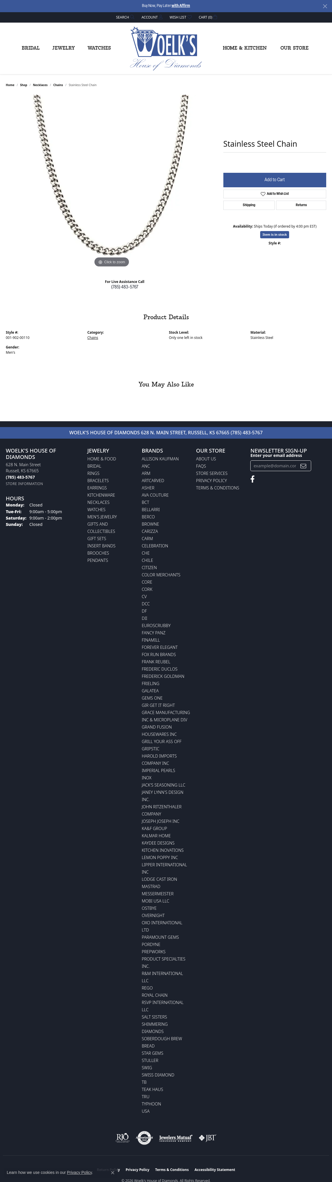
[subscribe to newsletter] (303, 466)
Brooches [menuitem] (98, 553)
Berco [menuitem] (148, 517)
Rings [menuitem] (93, 473)
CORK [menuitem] (147, 589)
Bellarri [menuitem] (151, 509)
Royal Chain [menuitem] (154, 995)
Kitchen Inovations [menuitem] (163, 850)
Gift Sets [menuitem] (96, 538)
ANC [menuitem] (146, 466)
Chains (58, 85)
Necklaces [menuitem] (98, 502)
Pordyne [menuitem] (151, 944)
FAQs (201, 466)
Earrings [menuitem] (97, 488)
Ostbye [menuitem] (149, 908)
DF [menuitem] (144, 611)
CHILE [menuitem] (147, 560)
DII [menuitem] (144, 618)
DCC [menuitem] (146, 604)
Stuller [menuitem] (150, 1060)
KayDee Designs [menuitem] (158, 843)
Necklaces (40, 85)
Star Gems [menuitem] (152, 1053)
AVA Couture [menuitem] (155, 495)
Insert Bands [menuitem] (101, 546)
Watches (99, 48)
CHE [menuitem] (145, 553)
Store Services (212, 473)
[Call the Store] (20, 477)
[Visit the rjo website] (122, 1138)
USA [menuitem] (145, 1111)
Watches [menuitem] (96, 509)
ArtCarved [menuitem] (153, 480)
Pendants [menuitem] (97, 560)
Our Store (294, 48)
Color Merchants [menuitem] (161, 575)
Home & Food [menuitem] (101, 459)
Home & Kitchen (245, 48)
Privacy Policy (211, 480)
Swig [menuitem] (147, 1067)
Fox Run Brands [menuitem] (159, 654)
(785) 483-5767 (124, 287)
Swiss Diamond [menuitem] (158, 1075)
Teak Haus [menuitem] (152, 1089)
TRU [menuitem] (145, 1096)
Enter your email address (276, 455)
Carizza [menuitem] (150, 531)
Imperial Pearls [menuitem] (158, 770)
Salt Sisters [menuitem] (154, 1017)
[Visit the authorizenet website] (145, 1138)
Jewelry (63, 48)
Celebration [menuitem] (155, 546)
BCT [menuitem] (145, 502)
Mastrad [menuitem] (151, 886)
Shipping (249, 205)
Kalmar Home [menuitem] (156, 835)
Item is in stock (274, 234)
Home (10, 85)
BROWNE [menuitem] (150, 524)
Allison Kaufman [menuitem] (160, 459)
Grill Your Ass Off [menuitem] (161, 741)
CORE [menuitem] (147, 582)
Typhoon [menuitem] (151, 1104)
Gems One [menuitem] (152, 698)
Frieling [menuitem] (150, 683)
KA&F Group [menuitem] (154, 828)
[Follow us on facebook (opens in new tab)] (252, 479)
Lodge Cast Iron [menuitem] (159, 879)
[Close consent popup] (112, 1172)
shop (23, 85)
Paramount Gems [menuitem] (160, 937)
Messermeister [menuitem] (158, 893)
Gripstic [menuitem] (150, 748)
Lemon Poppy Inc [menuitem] (160, 857)
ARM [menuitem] (146, 473)
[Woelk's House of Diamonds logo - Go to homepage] (166, 48)
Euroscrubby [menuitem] (156, 625)
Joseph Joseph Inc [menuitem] (160, 821)
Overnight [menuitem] (153, 915)
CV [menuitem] (144, 596)
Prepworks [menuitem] (153, 951)
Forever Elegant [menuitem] (160, 647)
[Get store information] (24, 483)
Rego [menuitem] (147, 988)
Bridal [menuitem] (94, 466)
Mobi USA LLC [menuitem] (155, 901)
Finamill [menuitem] (151, 640)
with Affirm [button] (181, 6)
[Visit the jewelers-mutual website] (175, 1138)
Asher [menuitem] (148, 488)
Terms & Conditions (217, 488)
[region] (111, 182)
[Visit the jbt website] (207, 1138)
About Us (206, 459)
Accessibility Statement (214, 1169)
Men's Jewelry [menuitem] (102, 517)
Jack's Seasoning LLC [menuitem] (163, 785)
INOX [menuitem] (147, 777)
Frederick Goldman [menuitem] (163, 676)
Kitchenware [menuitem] (101, 495)
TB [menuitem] (144, 1082)
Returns (301, 205)
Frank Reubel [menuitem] (156, 661)
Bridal (31, 48)
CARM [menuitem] (147, 538)
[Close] (325, 6)
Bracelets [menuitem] (98, 480)
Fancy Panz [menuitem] (153, 633)
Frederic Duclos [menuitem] (159, 669)
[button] (125, 17)
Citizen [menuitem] (149, 567)
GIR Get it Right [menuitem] (158, 705)
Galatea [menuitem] (150, 690)
